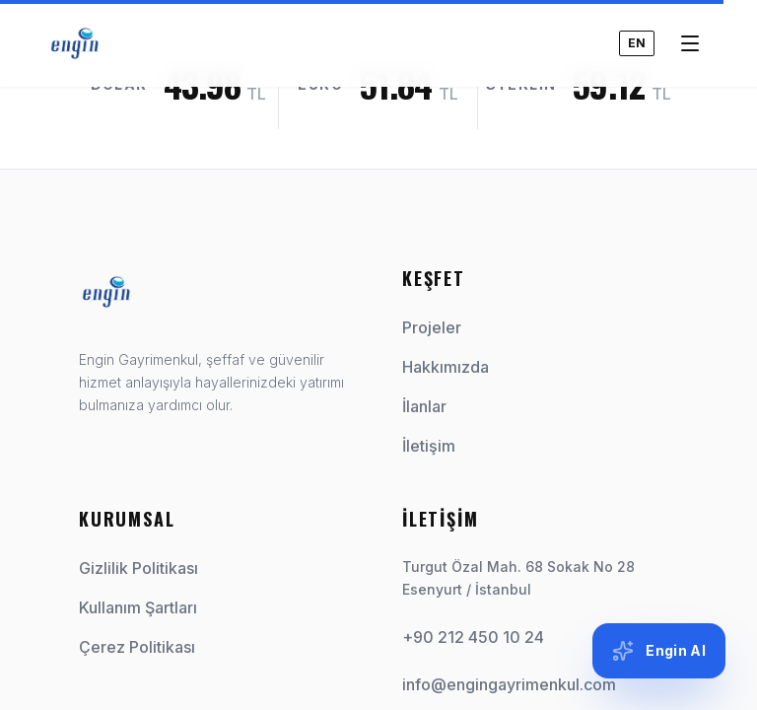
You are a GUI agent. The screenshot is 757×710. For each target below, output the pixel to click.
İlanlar (432, 406)
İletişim (436, 446)
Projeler (439, 327)
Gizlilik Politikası (138, 568)
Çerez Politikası (137, 647)
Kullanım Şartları (138, 607)
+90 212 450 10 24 (473, 637)
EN (637, 25)
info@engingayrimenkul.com (509, 684)
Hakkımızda (453, 367)
